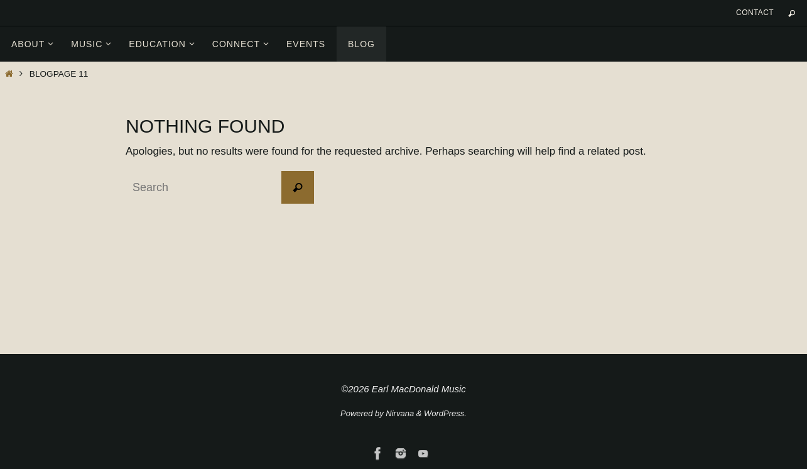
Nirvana (400, 413)
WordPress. (445, 413)
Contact (755, 12)
